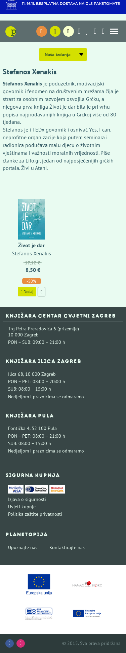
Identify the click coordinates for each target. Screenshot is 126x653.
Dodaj (27, 291)
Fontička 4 (19, 428)
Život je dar (31, 245)
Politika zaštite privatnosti (35, 514)
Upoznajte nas (22, 547)
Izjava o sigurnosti (27, 499)
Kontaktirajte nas (67, 547)
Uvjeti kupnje (22, 507)
